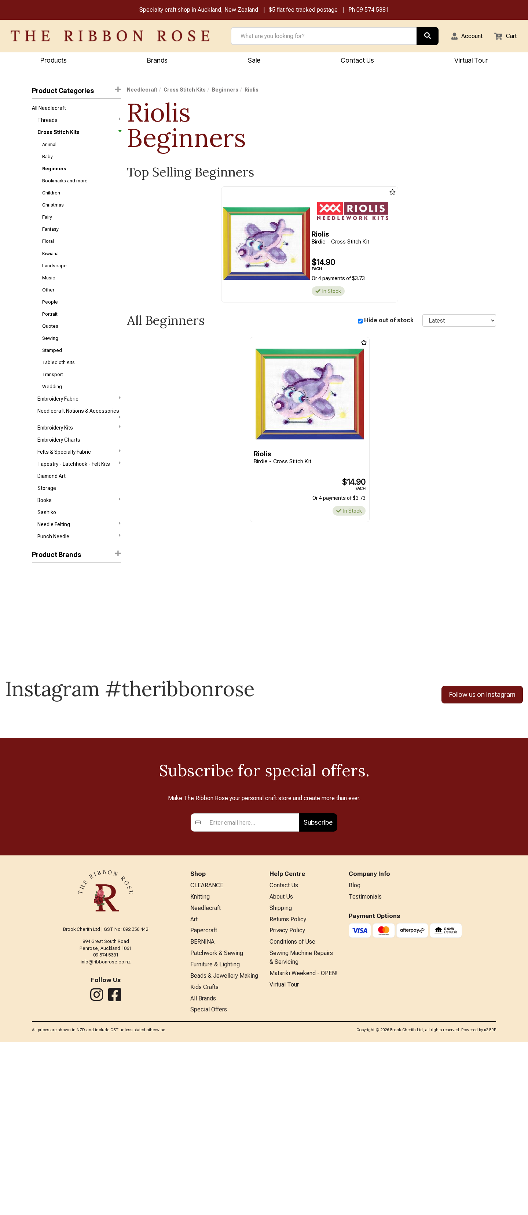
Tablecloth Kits (58, 384)
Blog (354, 1050)
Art (194, 1086)
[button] (462, 36)
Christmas (53, 214)
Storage (46, 519)
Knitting (200, 1062)
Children (51, 201)
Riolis (39, 636)
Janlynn (41, 622)
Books (79, 532)
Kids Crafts (204, 1158)
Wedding (52, 410)
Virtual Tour (284, 1155)
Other (48, 306)
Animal (49, 149)
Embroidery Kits (79, 453)
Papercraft (203, 1098)
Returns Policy (288, 1086)
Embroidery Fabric (79, 423)
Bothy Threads (49, 610)
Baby (47, 162)
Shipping (281, 1074)
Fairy (47, 227)
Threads (79, 122)
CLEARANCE (206, 1050)
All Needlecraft (49, 109)
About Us (281, 1062)
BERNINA (202, 1110)
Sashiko (46, 546)
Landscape (54, 279)
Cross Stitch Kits (79, 136)
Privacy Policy (287, 1098)
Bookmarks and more (65, 188)
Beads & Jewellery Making (224, 1146)
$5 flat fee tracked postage (303, 10)
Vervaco (41, 649)
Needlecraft (142, 91)
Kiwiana (50, 267)
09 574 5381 (372, 10)
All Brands (203, 1170)
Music (48, 293)
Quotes (50, 345)
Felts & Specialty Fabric (79, 479)
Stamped (52, 371)
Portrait (50, 332)
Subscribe (318, 986)
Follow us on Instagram (482, 729)
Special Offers (208, 1182)
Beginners (54, 175)
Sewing (50, 358)
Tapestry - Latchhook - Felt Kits (79, 493)
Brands (157, 61)
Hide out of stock (389, 321)
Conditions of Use (292, 1110)
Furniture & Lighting (215, 1134)
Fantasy (50, 240)
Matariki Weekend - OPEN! (304, 1143)
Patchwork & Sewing (216, 1122)
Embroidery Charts (58, 467)
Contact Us (357, 61)
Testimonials (365, 1062)
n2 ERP (490, 1203)
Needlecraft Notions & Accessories (79, 439)
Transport (52, 397)
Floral (48, 253)
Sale (254, 61)
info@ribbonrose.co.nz (106, 1126)
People (50, 319)
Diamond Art (51, 506)
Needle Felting (79, 558)
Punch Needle (79, 571)
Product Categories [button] (76, 91)
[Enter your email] (252, 986)
